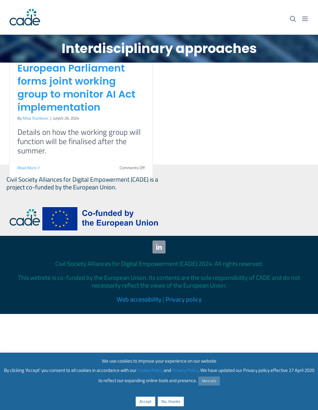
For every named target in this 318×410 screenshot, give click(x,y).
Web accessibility (139, 299)
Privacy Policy (185, 370)
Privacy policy (184, 299)
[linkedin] (159, 246)
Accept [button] (145, 401)
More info (209, 380)
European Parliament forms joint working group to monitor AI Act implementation (76, 87)
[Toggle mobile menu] (305, 18)
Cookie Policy (150, 370)
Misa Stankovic (36, 118)
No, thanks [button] (170, 401)
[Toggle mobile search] (293, 18)
